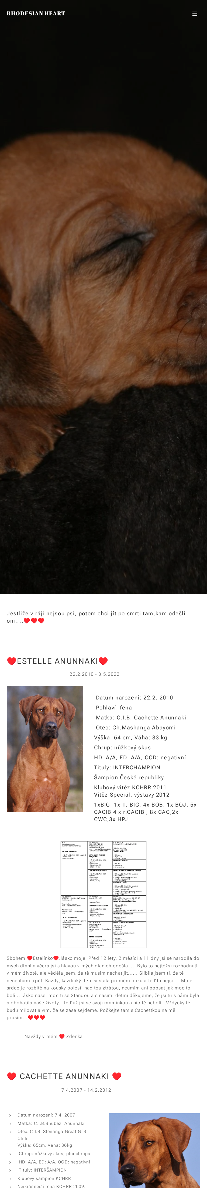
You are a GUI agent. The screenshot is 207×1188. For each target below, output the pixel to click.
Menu (194, 13)
